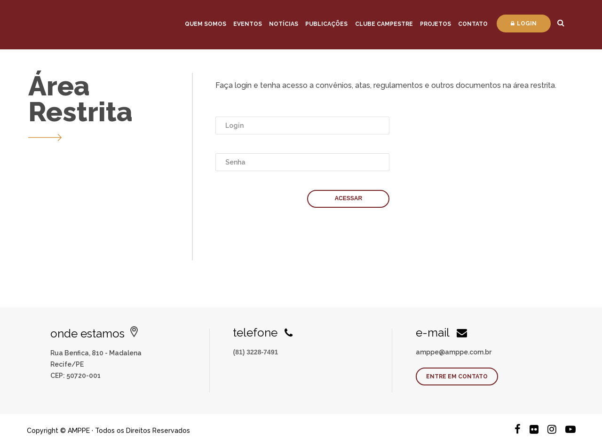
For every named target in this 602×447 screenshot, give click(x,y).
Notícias (283, 24)
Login (524, 23)
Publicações (326, 24)
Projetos (435, 24)
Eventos (247, 24)
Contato (473, 24)
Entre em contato (457, 376)
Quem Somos (205, 24)
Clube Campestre (384, 24)
